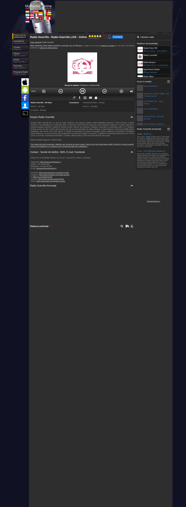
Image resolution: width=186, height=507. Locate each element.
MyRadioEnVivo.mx (127, 496)
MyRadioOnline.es (84, 493)
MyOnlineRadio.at (63, 496)
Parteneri (101, 488)
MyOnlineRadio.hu (42, 493)
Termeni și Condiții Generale (154, 488)
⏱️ (96, 97)
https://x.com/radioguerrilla (42, 177)
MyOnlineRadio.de (105, 493)
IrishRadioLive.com (127, 500)
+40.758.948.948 (43, 164)
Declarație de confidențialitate (132, 488)
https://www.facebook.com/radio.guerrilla (54, 173)
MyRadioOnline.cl (84, 500)
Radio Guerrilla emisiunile (149, 129)
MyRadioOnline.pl (105, 496)
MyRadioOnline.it (126, 493)
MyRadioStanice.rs (148, 493)
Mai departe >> (55, 392)
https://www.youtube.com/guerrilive (51, 179)
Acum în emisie (144, 81)
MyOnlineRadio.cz (42, 500)
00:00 (33, 91)
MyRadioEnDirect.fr (85, 496)
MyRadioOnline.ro (153, 201)
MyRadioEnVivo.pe (148, 500)
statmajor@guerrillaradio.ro (46, 168)
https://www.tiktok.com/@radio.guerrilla (50, 181)
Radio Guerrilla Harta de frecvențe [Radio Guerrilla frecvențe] (45, 206)
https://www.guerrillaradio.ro (50, 162)
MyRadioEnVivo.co (148, 496)
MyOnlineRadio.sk (63, 500)
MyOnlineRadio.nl (42, 503)
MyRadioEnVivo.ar (42, 496)
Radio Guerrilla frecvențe (43, 185)
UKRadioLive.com (63, 493)
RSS (167, 488)
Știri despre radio (90, 488)
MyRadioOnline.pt (105, 500)
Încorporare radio (113, 488)
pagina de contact (107, 46)
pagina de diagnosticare (49, 48)
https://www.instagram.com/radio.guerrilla (54, 175)
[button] (44, 91)
